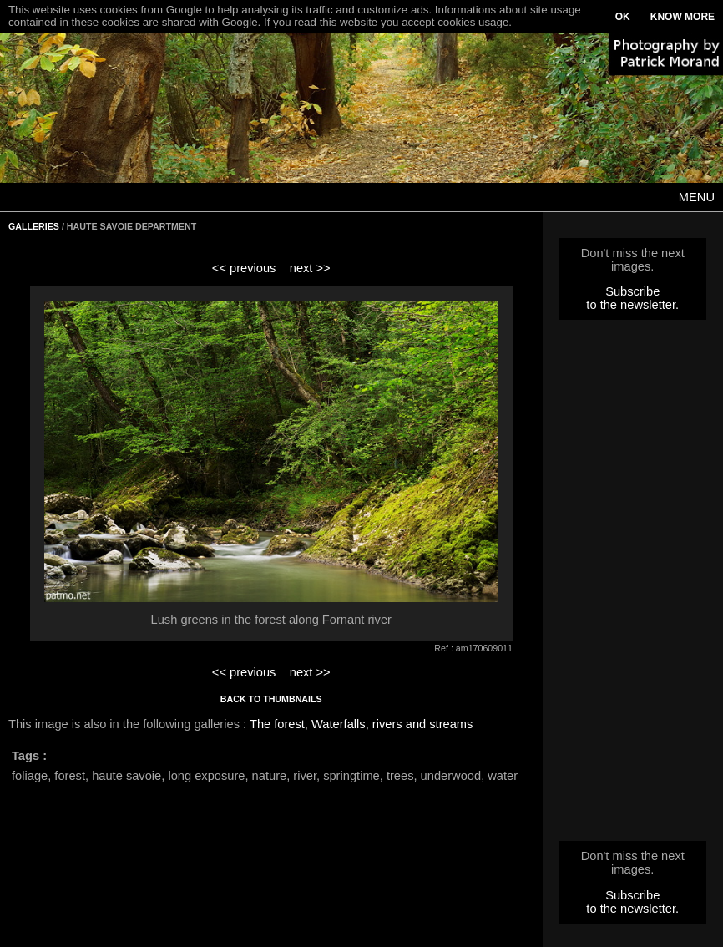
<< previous (244, 268)
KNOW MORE (682, 17)
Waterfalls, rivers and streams (392, 724)
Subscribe (632, 291)
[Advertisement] (633, 585)
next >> (310, 268)
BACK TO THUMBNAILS (271, 699)
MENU (697, 197)
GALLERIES (33, 226)
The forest (277, 724)
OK (622, 17)
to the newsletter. (632, 304)
